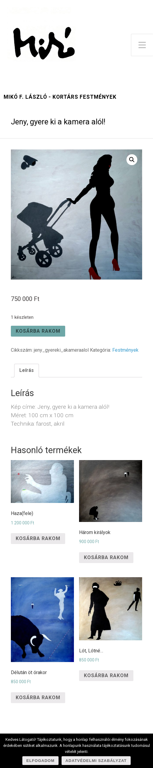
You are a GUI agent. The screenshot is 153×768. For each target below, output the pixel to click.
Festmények (125, 350)
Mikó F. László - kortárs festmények (60, 97)
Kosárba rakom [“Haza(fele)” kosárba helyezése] (38, 538)
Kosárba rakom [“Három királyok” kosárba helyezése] (106, 557)
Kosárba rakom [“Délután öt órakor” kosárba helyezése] (38, 697)
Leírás (26, 370)
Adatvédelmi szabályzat (96, 760)
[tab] (26, 370)
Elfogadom (40, 760)
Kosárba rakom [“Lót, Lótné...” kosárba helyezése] (106, 675)
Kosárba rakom (38, 331)
